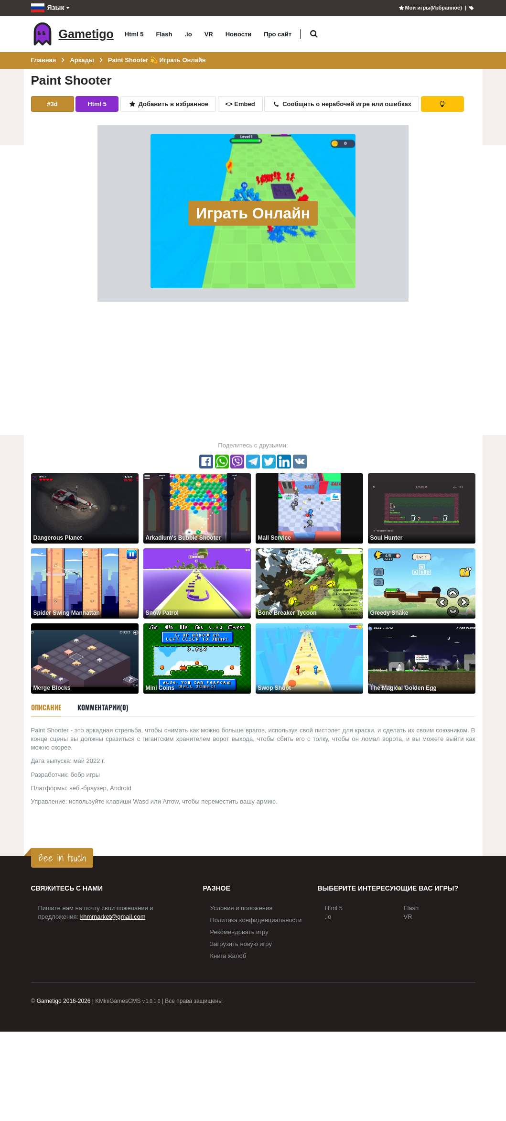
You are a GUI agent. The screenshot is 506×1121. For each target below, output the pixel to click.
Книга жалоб (228, 955)
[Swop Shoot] (309, 658)
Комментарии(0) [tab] (103, 707)
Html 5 (134, 34)
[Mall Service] (309, 508)
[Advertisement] (253, 371)
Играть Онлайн (253, 213)
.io (188, 34)
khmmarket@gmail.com (113, 916)
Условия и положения (241, 908)
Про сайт (277, 34)
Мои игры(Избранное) (430, 8)
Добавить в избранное (168, 104)
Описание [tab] (46, 707)
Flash (164, 34)
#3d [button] (52, 104)
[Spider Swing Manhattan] (85, 583)
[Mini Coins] (197, 658)
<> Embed (240, 104)
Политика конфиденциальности (256, 920)
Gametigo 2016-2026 (64, 1001)
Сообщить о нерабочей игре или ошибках (341, 104)
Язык (48, 7)
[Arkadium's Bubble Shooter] (197, 508)
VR (209, 34)
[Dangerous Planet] (85, 508)
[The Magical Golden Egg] (421, 658)
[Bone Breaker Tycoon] (309, 583)
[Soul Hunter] (421, 508)
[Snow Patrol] (197, 583)
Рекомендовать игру (239, 932)
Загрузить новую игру (241, 943)
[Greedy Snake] (421, 583)
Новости (239, 34)
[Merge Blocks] (85, 658)
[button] (314, 34)
